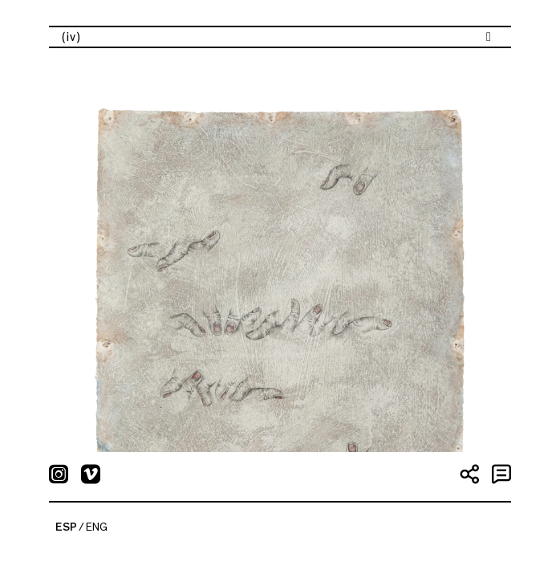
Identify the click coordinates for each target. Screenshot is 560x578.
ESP (66, 527)
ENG (97, 527)
